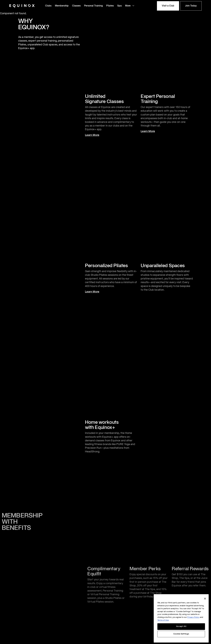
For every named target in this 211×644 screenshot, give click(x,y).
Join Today (191, 6)
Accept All (181, 626)
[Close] (205, 598)
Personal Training (93, 6)
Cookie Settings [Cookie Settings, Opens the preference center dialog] (181, 634)
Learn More (95, 135)
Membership (62, 6)
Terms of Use (163, 620)
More (130, 5)
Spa (119, 6)
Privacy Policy (193, 617)
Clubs (48, 6)
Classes (76, 6)
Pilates (110, 6)
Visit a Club (168, 6)
